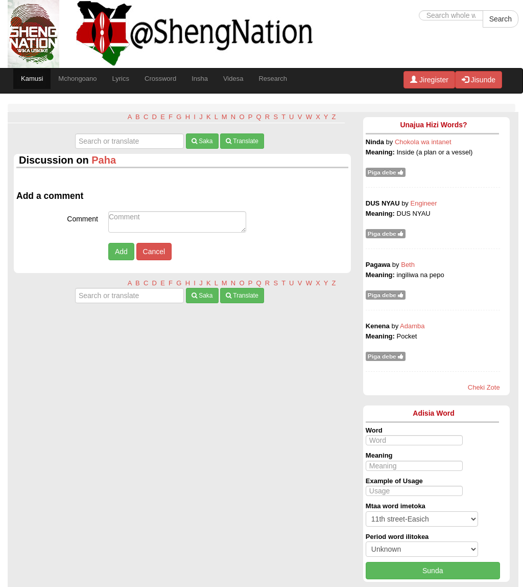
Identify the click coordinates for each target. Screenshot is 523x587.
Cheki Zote (484, 387)
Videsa (233, 78)
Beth (408, 264)
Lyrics (120, 78)
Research (272, 78)
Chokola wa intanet (423, 142)
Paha (103, 160)
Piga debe (385, 172)
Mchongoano (77, 78)
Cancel (154, 251)
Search (500, 19)
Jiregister (429, 80)
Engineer (424, 203)
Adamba (412, 326)
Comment (82, 219)
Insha (200, 78)
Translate (242, 141)
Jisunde (478, 80)
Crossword (160, 78)
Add (121, 251)
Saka (202, 141)
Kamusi (32, 78)
